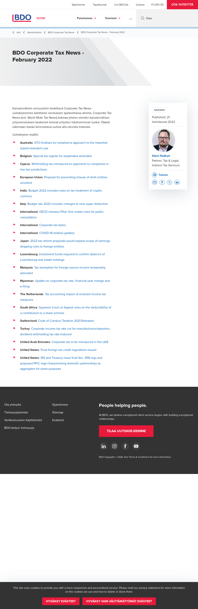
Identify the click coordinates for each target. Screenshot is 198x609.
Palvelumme (84, 18)
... (130, 18)
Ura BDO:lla (121, 5)
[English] (157, 4)
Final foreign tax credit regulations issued (68, 350)
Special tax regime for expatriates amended (62, 156)
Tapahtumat (100, 5)
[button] (182, 4)
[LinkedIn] (103, 446)
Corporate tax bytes (52, 225)
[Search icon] (143, 18)
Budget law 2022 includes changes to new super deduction (67, 204)
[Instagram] (114, 446)
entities (59, 246)
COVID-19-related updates (56, 233)
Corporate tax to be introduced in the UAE (80, 342)
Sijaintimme (78, 5)
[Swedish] (162, 4)
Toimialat (111, 18)
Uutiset (140, 5)
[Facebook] (125, 446)
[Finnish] (152, 4)
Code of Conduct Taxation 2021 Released (66, 320)
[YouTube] (136, 446)
